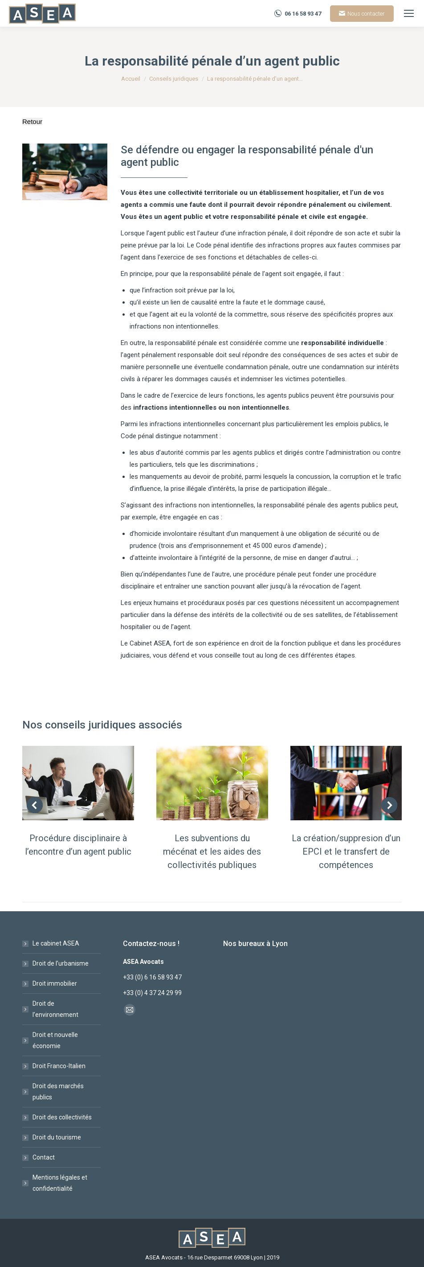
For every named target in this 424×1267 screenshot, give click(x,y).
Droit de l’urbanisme (61, 963)
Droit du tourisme (57, 1137)
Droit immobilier (55, 983)
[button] (35, 805)
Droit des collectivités (62, 1117)
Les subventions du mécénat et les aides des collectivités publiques (212, 851)
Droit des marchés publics (58, 1091)
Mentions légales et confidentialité (60, 1183)
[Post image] (78, 783)
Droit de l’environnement (55, 1009)
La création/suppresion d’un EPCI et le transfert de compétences (346, 851)
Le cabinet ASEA (56, 943)
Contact (44, 1157)
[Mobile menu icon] (409, 13)
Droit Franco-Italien (59, 1066)
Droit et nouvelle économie (55, 1040)
